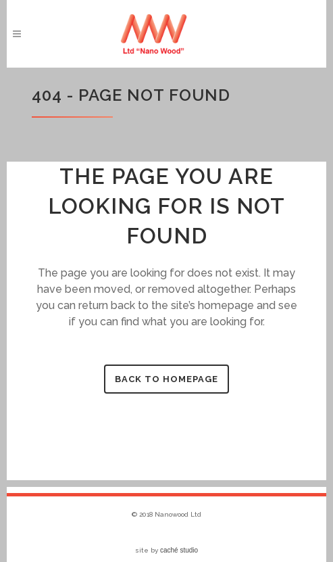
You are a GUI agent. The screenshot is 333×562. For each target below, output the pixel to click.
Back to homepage (166, 379)
